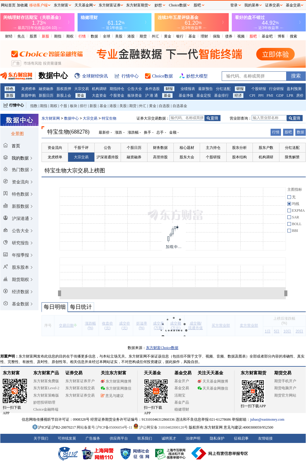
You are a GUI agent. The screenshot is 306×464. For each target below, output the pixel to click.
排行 (83, 106)
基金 (192, 36)
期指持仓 (117, 89)
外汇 (155, 36)
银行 (180, 36)
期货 (143, 36)
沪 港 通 (151, 95)
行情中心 (16, 105)
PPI (261, 95)
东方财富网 (51, 118)
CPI (252, 95)
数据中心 (71, 118)
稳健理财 (181, 409)
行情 (82, 36)
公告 (107, 148)
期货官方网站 (285, 395)
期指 (57, 36)
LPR (289, 95)
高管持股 (160, 157)
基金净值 (186, 95)
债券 (228, 36)
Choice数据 (178, 5)
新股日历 (46, 95)
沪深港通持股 (107, 157)
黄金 (167, 36)
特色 (9, 89)
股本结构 (239, 157)
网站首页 (8, 5)
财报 (169, 89)
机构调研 (99, 89)
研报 (240, 89)
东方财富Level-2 (46, 388)
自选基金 (180, 106)
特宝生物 (109, 118)
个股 (63, 106)
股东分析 (239, 148)
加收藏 (22, 5)
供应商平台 (119, 438)
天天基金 (152, 373)
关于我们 (41, 438)
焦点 (21, 36)
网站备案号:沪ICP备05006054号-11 (105, 427)
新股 (45, 36)
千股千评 (81, 148)
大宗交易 (81, 89)
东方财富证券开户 (80, 381)
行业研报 (276, 89)
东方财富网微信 (116, 388)
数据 (94, 36)
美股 (118, 36)
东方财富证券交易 (80, 395)
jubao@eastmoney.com (267, 419)
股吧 (253, 36)
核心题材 (187, 148)
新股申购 (28, 95)
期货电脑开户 (285, 388)
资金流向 (55, 148)
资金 (80, 95)
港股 (131, 36)
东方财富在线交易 (80, 388)
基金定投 (203, 95)
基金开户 (181, 381)
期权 (70, 36)
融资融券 (46, 89)
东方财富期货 (253, 373)
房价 (300, 95)
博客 (281, 36)
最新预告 (205, 89)
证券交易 (272, 5)
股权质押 (63, 89)
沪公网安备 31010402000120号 (160, 427)
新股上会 (63, 95)
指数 (34, 106)
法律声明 (193, 438)
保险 (216, 36)
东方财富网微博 (116, 381)
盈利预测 (294, 89)
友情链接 (265, 438)
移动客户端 (38, 5)
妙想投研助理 (44, 402)
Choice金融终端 (45, 409)
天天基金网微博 (213, 381)
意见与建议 (112, 396)
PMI (270, 95)
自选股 (164, 106)
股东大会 (187, 157)
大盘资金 (99, 95)
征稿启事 (241, 438)
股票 (33, 36)
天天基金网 (84, 5)
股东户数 (266, 148)
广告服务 (93, 438)
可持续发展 (67, 438)
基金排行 (221, 95)
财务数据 (160, 148)
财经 (9, 36)
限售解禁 (292, 157)
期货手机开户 (285, 381)
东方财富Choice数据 (162, 348)
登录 (234, 5)
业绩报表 (187, 89)
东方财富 (11, 373)
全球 (106, 36)
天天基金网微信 (213, 388)
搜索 (293, 36)
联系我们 (144, 438)
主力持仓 (213, 148)
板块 (73, 106)
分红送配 (223, 89)
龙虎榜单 (28, 89)
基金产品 (181, 402)
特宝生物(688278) (68, 132)
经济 (238, 95)
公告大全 (134, 89)
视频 (241, 36)
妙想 (158, 5)
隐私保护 (217, 438)
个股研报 (258, 89)
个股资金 (117, 95)
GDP (279, 95)
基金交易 (181, 388)
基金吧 (267, 36)
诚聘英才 (169, 438)
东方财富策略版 (46, 395)
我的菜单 (251, 5)
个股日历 (134, 148)
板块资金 (134, 95)
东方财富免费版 (46, 381)
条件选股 (152, 89)
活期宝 (179, 395)
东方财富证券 (110, 5)
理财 (204, 36)
